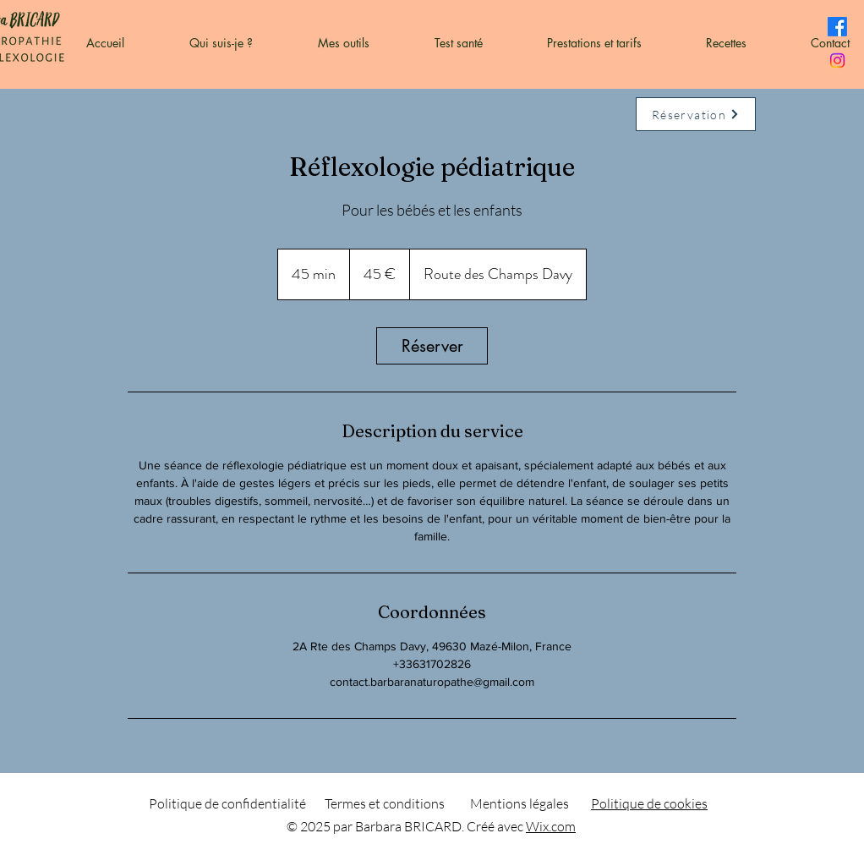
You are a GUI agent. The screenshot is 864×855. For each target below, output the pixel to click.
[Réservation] (696, 114)
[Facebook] (837, 26)
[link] (432, 345)
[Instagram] (837, 60)
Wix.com (551, 826)
